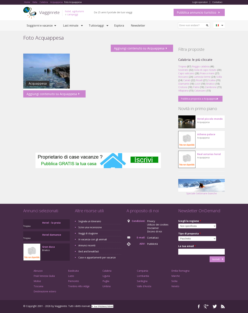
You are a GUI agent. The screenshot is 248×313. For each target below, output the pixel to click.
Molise (37, 281)
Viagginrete (49, 12)
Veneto (175, 286)
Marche (175, 276)
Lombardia (143, 276)
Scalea (211, 80)
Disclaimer (153, 228)
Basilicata (73, 270)
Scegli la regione (189, 221)
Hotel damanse (51, 234)
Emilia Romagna (180, 270)
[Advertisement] (98, 125)
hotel (68, 11)
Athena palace (206, 134)
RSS (223, 306)
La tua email (187, 246)
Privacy (151, 221)
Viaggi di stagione (88, 233)
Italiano (219, 25)
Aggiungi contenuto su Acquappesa (139, 48)
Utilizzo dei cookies (157, 224)
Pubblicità (152, 243)
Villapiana (183, 90)
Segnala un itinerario (89, 221)
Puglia (105, 281)
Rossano (183, 76)
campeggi (72, 14)
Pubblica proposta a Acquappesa (199, 98)
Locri (197, 83)
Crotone (182, 87)
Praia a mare (207, 73)
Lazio (71, 276)
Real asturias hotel (209, 154)
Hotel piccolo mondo (210, 118)
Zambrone (211, 87)
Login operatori (200, 2)
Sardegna (142, 281)
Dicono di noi (154, 231)
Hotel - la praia (51, 222)
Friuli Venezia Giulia (44, 276)
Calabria (106, 270)
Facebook (199, 306)
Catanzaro (200, 90)
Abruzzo (38, 270)
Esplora (119, 25)
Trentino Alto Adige (79, 286)
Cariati (186, 80)
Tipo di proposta (189, 233)
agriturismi (78, 11)
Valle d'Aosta (144, 286)
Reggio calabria (200, 66)
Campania (142, 270)
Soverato (183, 69)
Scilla (219, 76)
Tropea (182, 66)
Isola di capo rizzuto (205, 69)
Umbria (106, 286)
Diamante (183, 83)
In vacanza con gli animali (92, 239)
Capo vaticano (186, 73)
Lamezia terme (202, 76)
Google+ (206, 306)
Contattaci (217, 2)
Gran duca (48, 246)
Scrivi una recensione (90, 227)
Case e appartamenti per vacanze (97, 257)
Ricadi (199, 80)
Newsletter (138, 25)
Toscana (38, 286)
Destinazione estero (45, 291)
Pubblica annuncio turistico (196, 12)
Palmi (196, 87)
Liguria (106, 276)
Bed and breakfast (88, 251)
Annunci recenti (86, 245)
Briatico (210, 83)
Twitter (215, 306)
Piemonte (73, 281)
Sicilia (174, 281)
